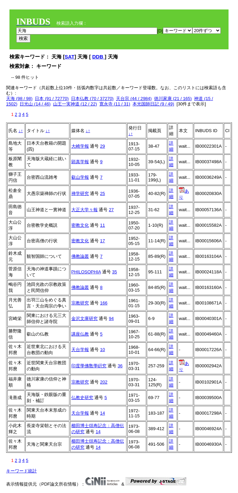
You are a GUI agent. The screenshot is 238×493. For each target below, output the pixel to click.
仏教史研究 (82, 397)
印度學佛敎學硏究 (88, 365)
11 (102, 225)
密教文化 (80, 225)
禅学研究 (80, 193)
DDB (98, 56)
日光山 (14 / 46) (35, 103)
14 (102, 413)
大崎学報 (80, 146)
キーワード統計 (21, 470)
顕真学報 (80, 161)
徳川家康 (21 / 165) (173, 98)
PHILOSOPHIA (86, 271)
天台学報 (80, 349)
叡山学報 (80, 177)
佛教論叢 (80, 256)
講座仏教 (80, 334)
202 (104, 382)
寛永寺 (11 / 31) (114, 103)
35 (114, 271)
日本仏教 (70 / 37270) (92, 98)
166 (104, 302)
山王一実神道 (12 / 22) (75, 103)
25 (102, 193)
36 (120, 365)
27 (111, 209)
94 (111, 318)
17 (102, 240)
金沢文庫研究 (84, 318)
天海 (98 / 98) (19, 98)
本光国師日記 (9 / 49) (153, 103)
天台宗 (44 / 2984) (134, 98)
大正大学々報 (84, 209)
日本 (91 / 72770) (52, 98)
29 (102, 146)
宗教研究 (80, 302)
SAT (69, 56)
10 (102, 349)
